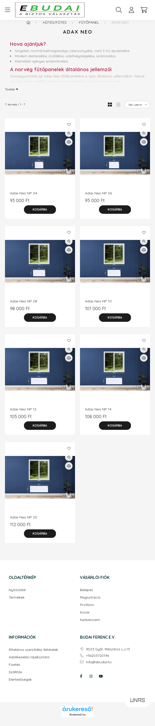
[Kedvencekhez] (69, 129)
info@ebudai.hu (99, 667)
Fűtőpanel (89, 27)
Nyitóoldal (17, 595)
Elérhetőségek (20, 684)
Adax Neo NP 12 (23, 414)
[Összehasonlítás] (69, 147)
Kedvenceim (90, 625)
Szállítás (15, 677)
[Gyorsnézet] (69, 138)
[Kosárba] (40, 214)
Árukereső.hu (77, 719)
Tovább (10, 94)
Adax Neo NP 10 (98, 306)
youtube (101, 681)
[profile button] (131, 10)
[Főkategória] (28, 27)
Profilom (87, 610)
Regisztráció (90, 602)
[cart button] (144, 10)
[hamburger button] (7, 10)
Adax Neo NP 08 (23, 306)
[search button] (119, 10)
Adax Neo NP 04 (23, 198)
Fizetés (14, 670)
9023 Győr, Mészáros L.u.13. (108, 654)
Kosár (85, 617)
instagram (91, 681)
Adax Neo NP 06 (98, 198)
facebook (81, 681)
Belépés (86, 595)
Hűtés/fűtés (55, 27)
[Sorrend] (137, 109)
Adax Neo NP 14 (98, 414)
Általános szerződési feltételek (33, 655)
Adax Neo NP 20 (23, 522)
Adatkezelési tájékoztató (29, 662)
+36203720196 (97, 661)
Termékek (16, 602)
